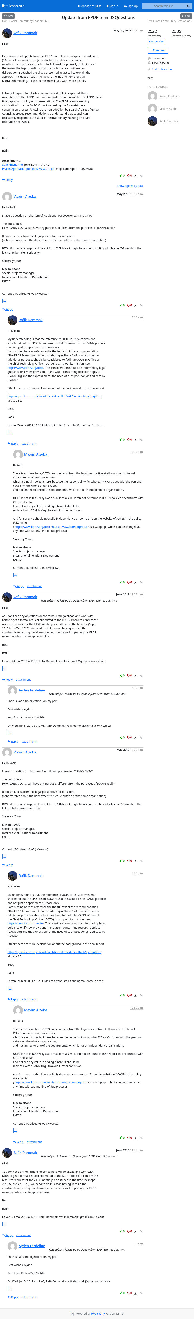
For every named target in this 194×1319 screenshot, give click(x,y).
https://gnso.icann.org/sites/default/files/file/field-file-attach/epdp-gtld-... (54, 396)
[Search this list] (163, 6)
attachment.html (13, 164)
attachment (29, 443)
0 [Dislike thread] (129, 175)
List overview (156, 41)
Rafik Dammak (25, 33)
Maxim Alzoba (24, 196)
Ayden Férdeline (32, 690)
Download (158, 50)
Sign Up (131, 6)
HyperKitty (98, 1313)
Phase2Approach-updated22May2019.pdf (28, 169)
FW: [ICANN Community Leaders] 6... (25, 21)
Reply (7, 180)
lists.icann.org (13, 6)
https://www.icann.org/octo (25, 368)
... (4, 301)
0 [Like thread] (122, 175)
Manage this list (89, 6)
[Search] (188, 6)
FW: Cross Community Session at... (170, 21)
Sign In (112, 6)
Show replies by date (130, 186)
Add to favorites (160, 69)
